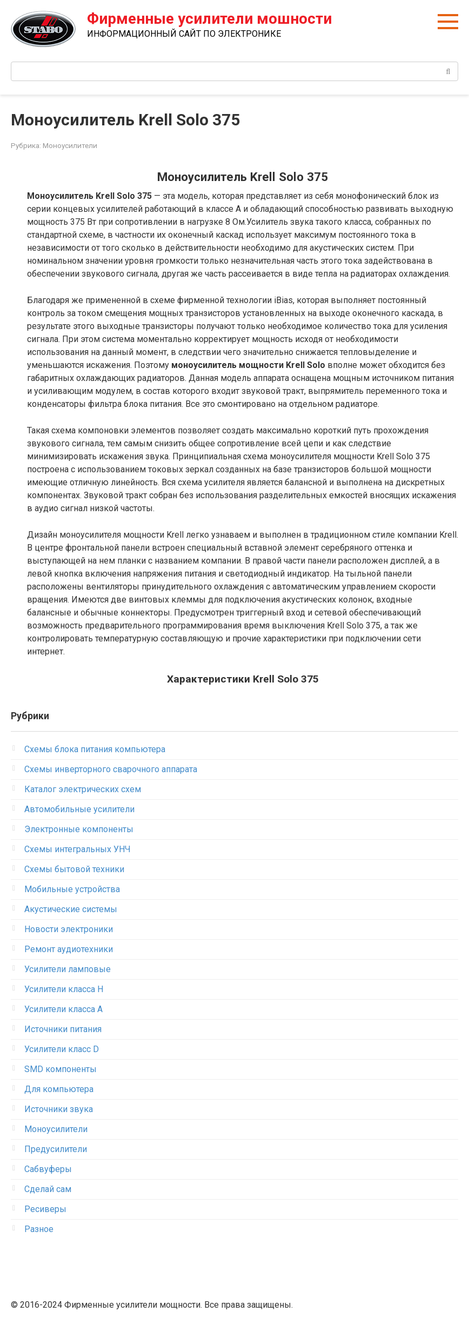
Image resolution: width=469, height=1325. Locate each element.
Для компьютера (58, 1089)
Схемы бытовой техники (74, 869)
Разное (38, 1229)
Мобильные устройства (72, 889)
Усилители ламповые (67, 969)
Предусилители (55, 1149)
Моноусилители (70, 145)
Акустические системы (70, 909)
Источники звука (58, 1109)
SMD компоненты (60, 1069)
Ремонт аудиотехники (68, 949)
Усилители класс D (61, 1049)
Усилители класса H (63, 989)
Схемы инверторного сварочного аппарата (110, 769)
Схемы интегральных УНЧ (77, 849)
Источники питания (63, 1029)
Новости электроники (68, 929)
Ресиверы (45, 1209)
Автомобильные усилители (79, 809)
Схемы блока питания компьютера (94, 749)
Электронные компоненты (78, 829)
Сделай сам (47, 1189)
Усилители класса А (63, 1009)
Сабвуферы (48, 1169)
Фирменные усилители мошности (209, 19)
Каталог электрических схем (82, 789)
